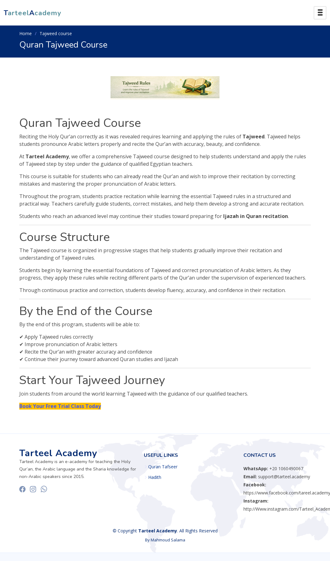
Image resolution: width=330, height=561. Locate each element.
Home (25, 33)
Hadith (154, 477)
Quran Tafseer (162, 467)
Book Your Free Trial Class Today (60, 406)
